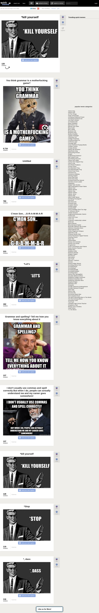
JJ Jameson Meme (73, 211)
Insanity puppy (72, 206)
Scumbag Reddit (73, 269)
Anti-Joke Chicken (73, 120)
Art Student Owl (72, 122)
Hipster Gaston (72, 192)
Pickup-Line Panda (73, 243)
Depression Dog (73, 151)
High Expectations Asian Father (77, 186)
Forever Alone (72, 166)
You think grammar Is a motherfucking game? (27, 81)
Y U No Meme (72, 309)
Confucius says (72, 142)
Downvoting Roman (74, 152)
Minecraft (71, 222)
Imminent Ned (72, 203)
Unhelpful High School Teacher (77, 303)
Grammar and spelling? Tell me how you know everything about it (26, 318)
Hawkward (71, 183)
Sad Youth (71, 259)
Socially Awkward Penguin (76, 288)
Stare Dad (71, 289)
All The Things (72, 114)
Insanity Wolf (72, 208)
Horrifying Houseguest (74, 199)
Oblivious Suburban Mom (75, 228)
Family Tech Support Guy (75, 162)
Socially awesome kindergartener (78, 286)
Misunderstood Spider (74, 225)
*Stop (27, 506)
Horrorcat (71, 200)
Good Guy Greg (73, 179)
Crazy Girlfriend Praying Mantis (77, 145)
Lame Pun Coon (73, 217)
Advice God (71, 112)
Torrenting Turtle (73, 300)
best (24, 3)
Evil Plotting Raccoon (74, 158)
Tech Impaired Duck (74, 296)
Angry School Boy (73, 115)
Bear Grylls (71, 128)
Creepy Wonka (72, 148)
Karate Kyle (71, 215)
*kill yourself (27, 454)
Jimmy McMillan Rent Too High (77, 209)
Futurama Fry (72, 172)
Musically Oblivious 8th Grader (77, 226)
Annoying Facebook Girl (75, 118)
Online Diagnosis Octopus (76, 231)
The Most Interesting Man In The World (79, 297)
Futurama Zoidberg (74, 174)
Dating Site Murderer (74, 149)
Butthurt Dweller (73, 134)
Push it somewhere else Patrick (77, 246)
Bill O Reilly (71, 129)
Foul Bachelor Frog (74, 168)
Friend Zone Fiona (73, 171)
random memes (31, 3)
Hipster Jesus (72, 194)
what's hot (17, 3)
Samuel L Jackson (73, 260)
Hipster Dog (71, 191)
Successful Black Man (74, 294)
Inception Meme (73, 205)
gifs (58, 8)
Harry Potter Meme (73, 197)
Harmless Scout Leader (75, 182)
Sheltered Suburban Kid (75, 279)
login (96, 3)
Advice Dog (71, 111)
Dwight (70, 154)
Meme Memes (72, 223)
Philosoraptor (72, 240)
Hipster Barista (72, 189)
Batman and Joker (73, 126)
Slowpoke (71, 285)
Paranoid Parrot (72, 237)
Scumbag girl (72, 268)
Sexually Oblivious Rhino (75, 276)
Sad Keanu (71, 257)
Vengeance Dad (73, 305)
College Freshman (73, 138)
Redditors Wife (72, 251)
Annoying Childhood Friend (76, 117)
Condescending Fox (74, 140)
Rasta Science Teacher (75, 248)
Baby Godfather (72, 123)
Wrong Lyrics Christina (74, 306)
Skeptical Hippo (72, 282)
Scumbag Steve (73, 272)
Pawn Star (71, 239)
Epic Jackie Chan (73, 157)
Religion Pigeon (72, 254)
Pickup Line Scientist (74, 242)
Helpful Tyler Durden (74, 185)
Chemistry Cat (72, 137)
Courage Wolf (72, 143)
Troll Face (71, 302)
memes (53, 8)
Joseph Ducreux (73, 212)
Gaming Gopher (73, 175)
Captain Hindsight (73, 135)
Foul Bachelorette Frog (75, 169)
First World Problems (74, 165)
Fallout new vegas (73, 160)
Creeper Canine (73, 146)
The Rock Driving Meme (75, 299)
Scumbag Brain (72, 266)
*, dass (27, 559)
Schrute (70, 262)
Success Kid (71, 293)
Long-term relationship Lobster (77, 220)
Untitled (27, 161)
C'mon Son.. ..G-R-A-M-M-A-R (27, 213)
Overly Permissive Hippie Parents (78, 236)
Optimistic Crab (72, 232)
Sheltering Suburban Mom (76, 280)
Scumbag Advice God (74, 265)
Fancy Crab (71, 163)
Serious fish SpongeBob (75, 274)
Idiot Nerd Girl (72, 202)
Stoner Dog (71, 291)
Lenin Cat (71, 219)
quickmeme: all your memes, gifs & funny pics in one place (5, 3)
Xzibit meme (71, 308)
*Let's (27, 264)
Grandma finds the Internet (76, 180)
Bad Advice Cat (72, 125)
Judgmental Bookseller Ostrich (77, 214)
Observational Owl (73, 229)
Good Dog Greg (73, 177)
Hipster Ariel (71, 188)
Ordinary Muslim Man (74, 234)
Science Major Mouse (74, 263)
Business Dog (72, 132)
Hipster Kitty (71, 195)
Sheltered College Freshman (76, 277)
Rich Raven (71, 256)
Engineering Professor (74, 155)
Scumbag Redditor (73, 271)
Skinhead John (72, 283)
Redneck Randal (73, 252)
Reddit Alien (71, 249)
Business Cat (72, 131)
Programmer (71, 245)
